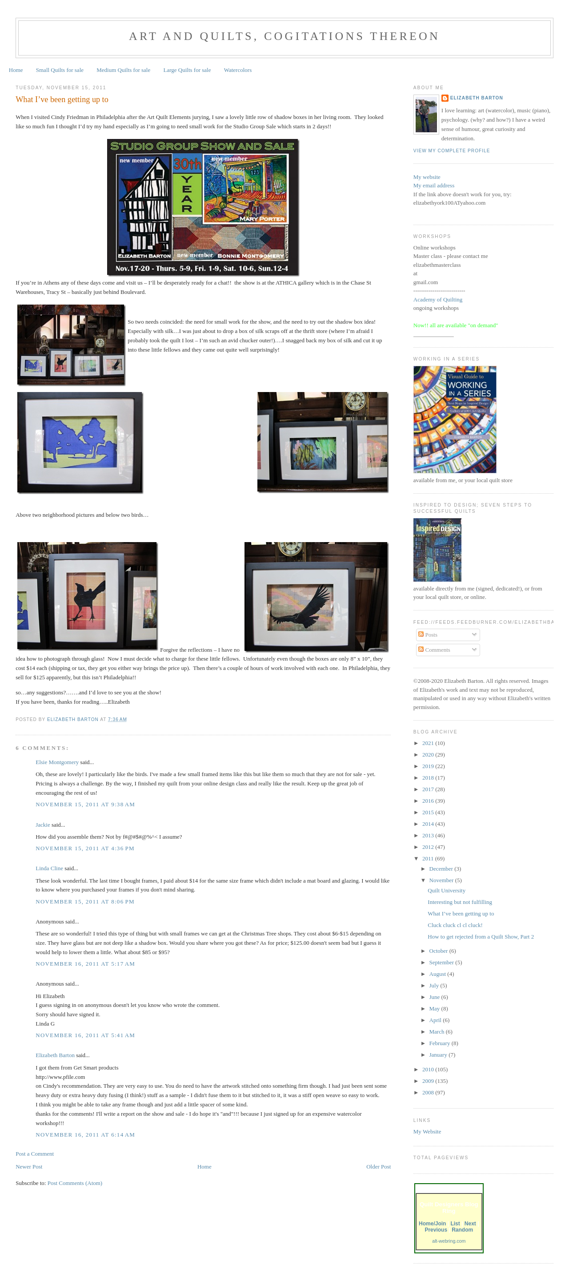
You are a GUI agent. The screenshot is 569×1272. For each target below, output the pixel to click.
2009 (428, 1081)
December (442, 868)
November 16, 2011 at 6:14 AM (85, 1134)
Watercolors (238, 70)
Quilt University (446, 890)
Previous (436, 1230)
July (435, 985)
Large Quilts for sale (187, 70)
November (442, 880)
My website (427, 177)
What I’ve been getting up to (461, 913)
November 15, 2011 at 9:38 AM (85, 804)
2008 (428, 1092)
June (435, 997)
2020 (428, 754)
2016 (428, 800)
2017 (428, 789)
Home (16, 70)
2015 (428, 812)
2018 (428, 777)
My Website (427, 1131)
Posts (427, 634)
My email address (433, 185)
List (455, 1223)
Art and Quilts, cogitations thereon (284, 36)
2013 (428, 835)
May (435, 1008)
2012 (428, 847)
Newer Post (29, 1166)
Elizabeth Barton (55, 1055)
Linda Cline (49, 868)
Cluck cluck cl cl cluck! (455, 925)
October (439, 950)
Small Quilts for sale (60, 70)
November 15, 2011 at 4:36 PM (85, 848)
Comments (434, 649)
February (440, 1043)
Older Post (378, 1166)
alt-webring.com (448, 1241)
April (436, 1020)
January (439, 1054)
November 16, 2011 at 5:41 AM (85, 1035)
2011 (428, 858)
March (437, 1031)
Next (470, 1223)
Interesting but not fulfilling (460, 902)
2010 (428, 1069)
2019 (428, 766)
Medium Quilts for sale (123, 70)
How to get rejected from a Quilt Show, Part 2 (481, 936)
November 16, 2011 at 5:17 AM (85, 963)
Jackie (43, 824)
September (442, 962)
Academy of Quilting (437, 299)
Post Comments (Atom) (75, 1183)
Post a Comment (35, 1153)
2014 (428, 823)
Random (462, 1230)
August (438, 974)
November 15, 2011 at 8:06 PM (85, 901)
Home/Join (432, 1223)
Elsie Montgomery (57, 762)
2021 (428, 743)
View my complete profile (451, 150)
